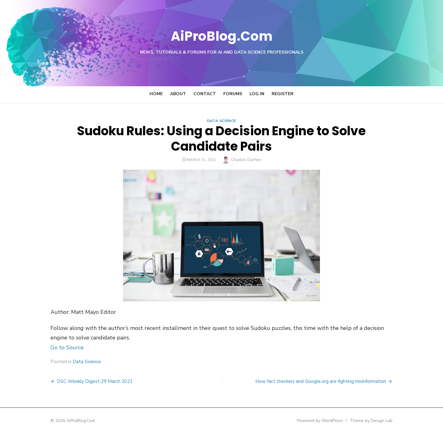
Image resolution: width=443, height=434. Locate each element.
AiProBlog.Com (221, 35)
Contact (205, 94)
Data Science (221, 120)
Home (156, 94)
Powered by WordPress (327, 421)
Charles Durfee (246, 160)
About (178, 94)
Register (282, 94)
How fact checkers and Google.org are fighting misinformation (328, 381)
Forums (232, 94)
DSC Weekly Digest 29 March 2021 (87, 381)
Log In (256, 94)
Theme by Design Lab (378, 421)
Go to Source (59, 347)
